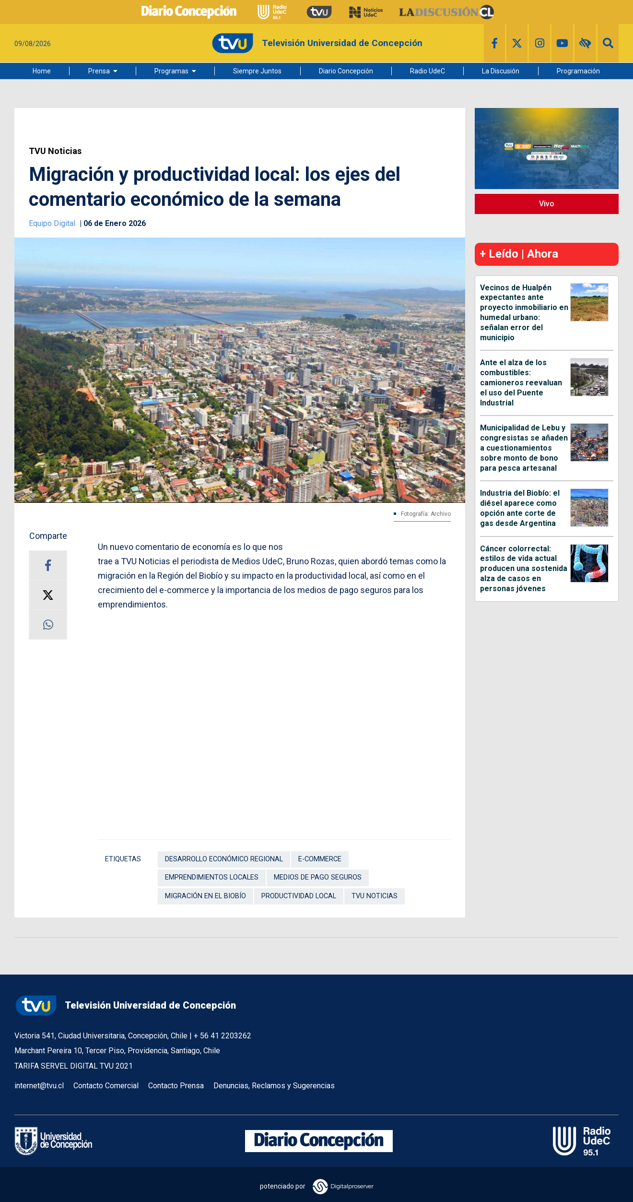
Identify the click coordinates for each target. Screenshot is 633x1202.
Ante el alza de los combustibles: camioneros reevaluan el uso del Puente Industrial (521, 382)
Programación (578, 71)
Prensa (99, 71)
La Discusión (500, 71)
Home (42, 71)
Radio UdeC (427, 71)
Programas (171, 71)
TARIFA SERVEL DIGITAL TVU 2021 (73, 1066)
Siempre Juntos (257, 71)
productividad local (298, 896)
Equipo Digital (53, 223)
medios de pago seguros (318, 877)
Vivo (546, 203)
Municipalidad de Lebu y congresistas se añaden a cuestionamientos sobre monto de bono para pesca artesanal (524, 447)
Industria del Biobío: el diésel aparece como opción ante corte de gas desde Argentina (520, 507)
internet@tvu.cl (39, 1085)
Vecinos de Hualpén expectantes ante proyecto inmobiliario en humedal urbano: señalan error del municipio (524, 312)
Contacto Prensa (176, 1085)
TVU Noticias (55, 151)
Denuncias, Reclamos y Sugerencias (274, 1085)
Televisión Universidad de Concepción (125, 1005)
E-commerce (319, 859)
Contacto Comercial (106, 1085)
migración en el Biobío (205, 896)
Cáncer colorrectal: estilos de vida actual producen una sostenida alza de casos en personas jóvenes (523, 568)
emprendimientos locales (211, 877)
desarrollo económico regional (224, 859)
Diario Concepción (346, 71)
